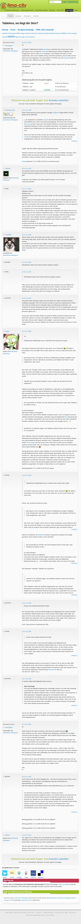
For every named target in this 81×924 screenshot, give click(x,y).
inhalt (32, 33)
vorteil (27, 37)
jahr (36, 33)
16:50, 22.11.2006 (26, 776)
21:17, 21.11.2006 (26, 188)
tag (16, 37)
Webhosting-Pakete (27, 10)
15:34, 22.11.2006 (26, 724)
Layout (45, 120)
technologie (21, 37)
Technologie (30, 442)
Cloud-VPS (60, 10)
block (14, 33)
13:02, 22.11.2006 (26, 331)
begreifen (5, 33)
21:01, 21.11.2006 (26, 110)
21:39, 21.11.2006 (26, 272)
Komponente (52, 669)
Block (66, 417)
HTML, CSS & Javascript (45, 30)
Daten (41, 53)
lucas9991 (8, 234)
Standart (66, 58)
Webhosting (9, 912)
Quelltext (55, 112)
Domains (52, 10)
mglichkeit (53, 33)
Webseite (41, 535)
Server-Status (50, 915)
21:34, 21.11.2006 (26, 262)
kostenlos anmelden (58, 100)
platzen (58, 33)
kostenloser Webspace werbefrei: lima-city (21, 6)
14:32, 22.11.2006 (26, 631)
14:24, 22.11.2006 (26, 603)
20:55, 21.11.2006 (26, 42)
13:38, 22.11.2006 (26, 475)
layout (47, 33)
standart (4, 37)
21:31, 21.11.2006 (26, 234)
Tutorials (36, 16)
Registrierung (73, 2)
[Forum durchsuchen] (55, 2)
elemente (28, 33)
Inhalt (26, 137)
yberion (7, 835)
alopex (7, 331)
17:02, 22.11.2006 (26, 835)
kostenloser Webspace (12, 10)
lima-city (5, 30)
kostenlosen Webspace (10, 51)
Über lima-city (59, 912)
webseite (32, 37)
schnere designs (72, 33)
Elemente (27, 124)
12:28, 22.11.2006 (26, 298)
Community (69, 10)
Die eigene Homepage (26, 30)
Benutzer (18, 16)
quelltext (63, 33)
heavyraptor (9, 45)
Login (64, 2)
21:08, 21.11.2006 (26, 168)
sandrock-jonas (10, 110)
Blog (66, 912)
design (23, 33)
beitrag (10, 33)
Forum (10, 16)
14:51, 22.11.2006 (26, 678)
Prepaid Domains (26, 900)
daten (18, 33)
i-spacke (7, 168)
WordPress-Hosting (41, 10)
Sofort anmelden (63, 884)
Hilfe (76, 10)
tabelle (11, 36)
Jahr (54, 348)
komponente (41, 33)
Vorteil (44, 51)
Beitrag (24, 161)
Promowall (27, 16)
